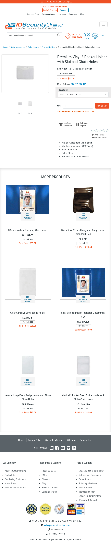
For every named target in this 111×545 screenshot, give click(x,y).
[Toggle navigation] (103, 24)
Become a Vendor (50, 487)
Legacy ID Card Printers (90, 495)
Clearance (64, 10)
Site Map (71, 439)
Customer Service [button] (49, 14)
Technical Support (87, 491)
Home (21, 439)
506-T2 (74, 84)
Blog (82, 14)
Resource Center (33, 14)
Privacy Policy (34, 439)
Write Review (98, 135)
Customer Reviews (99, 137)
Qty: (59, 105)
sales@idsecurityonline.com (57, 525)
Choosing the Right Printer (91, 470)
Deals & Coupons (50, 10)
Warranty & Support (88, 500)
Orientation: (63, 90)
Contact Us (85, 439)
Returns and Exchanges (90, 475)
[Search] (59, 35)
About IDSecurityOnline (15, 470)
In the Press (10, 483)
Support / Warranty (54, 439)
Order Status (84, 479)
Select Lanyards (49, 491)
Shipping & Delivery (88, 483)
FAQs (44, 475)
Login (98, 35)
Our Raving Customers (15, 479)
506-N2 (82, 84)
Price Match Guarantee (15, 487)
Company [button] (73, 14)
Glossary (46, 479)
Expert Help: (55, 6)
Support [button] (63, 14)
